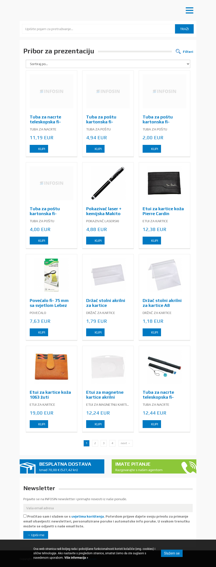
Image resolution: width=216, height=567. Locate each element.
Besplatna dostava (70, 467)
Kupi (41, 149)
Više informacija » (76, 557)
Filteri (188, 52)
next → (126, 443)
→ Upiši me (35, 535)
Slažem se (172, 553)
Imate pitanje (146, 467)
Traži (184, 29)
